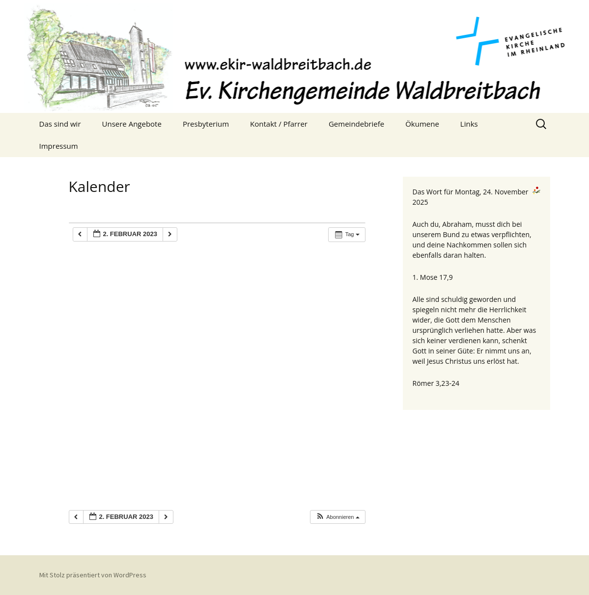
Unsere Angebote (132, 124)
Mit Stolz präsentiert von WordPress (92, 574)
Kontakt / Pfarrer (279, 124)
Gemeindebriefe (356, 124)
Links (469, 124)
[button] (337, 517)
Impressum (58, 146)
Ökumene (422, 124)
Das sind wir (60, 124)
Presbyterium (206, 124)
